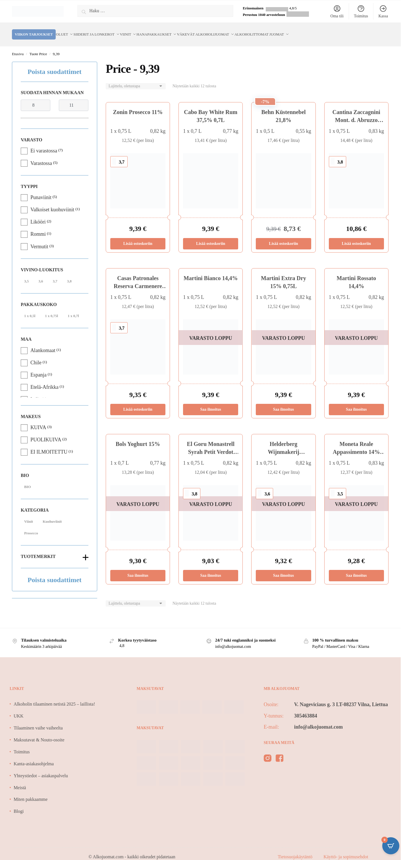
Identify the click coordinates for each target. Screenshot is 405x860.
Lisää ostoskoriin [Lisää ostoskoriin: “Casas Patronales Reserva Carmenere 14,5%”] (137, 402)
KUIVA (38, 420)
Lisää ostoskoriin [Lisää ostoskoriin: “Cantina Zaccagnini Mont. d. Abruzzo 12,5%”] (356, 237)
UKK (19, 709)
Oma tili (337, 11)
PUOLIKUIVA (45, 433)
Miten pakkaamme (31, 792)
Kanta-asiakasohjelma (34, 756)
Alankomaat (42, 343)
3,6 (40, 274)
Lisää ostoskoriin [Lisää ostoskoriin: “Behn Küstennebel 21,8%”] (283, 237)
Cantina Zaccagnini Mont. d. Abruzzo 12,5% (356, 113)
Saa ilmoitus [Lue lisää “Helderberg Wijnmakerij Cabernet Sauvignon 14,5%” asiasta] (283, 569)
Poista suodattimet (55, 65)
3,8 (69, 274)
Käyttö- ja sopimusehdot (345, 849)
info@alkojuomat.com (318, 720)
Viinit (28, 514)
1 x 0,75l (51, 309)
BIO (27, 480)
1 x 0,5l (29, 309)
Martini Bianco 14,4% (211, 271)
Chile (35, 356)
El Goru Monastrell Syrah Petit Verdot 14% (210, 445)
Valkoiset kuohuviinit (52, 203)
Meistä (20, 780)
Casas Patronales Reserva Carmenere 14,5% (138, 279)
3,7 (55, 274)
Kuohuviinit (52, 514)
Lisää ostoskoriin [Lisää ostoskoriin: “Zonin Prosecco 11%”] (137, 237)
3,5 (26, 274)
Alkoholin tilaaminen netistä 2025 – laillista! (54, 697)
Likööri (38, 215)
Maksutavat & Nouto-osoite (39, 733)
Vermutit (39, 240)
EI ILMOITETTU (48, 445)
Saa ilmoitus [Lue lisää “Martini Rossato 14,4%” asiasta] (356, 402)
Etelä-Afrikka (44, 380)
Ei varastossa (43, 144)
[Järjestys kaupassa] (136, 79)
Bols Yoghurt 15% (138, 437)
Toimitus (361, 11)
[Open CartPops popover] (390, 845)
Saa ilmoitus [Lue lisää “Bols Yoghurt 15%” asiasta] (137, 569)
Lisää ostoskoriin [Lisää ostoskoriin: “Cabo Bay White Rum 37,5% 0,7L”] (210, 237)
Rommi (38, 227)
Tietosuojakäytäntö (295, 849)
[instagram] (267, 752)
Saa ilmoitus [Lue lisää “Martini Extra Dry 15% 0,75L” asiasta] (283, 402)
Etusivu (18, 47)
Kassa (383, 11)
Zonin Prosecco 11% (138, 105)
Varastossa (41, 156)
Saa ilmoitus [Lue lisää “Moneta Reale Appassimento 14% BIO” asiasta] (356, 569)
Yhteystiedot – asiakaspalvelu (41, 768)
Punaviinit (40, 190)
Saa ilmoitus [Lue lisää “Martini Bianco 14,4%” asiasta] (210, 402)
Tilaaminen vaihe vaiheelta (38, 721)
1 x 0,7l (73, 309)
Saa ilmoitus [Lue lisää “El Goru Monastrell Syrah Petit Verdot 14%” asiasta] (210, 569)
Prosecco (31, 526)
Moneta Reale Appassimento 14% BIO (356, 445)
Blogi (19, 804)
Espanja (38, 368)
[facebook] (279, 752)
